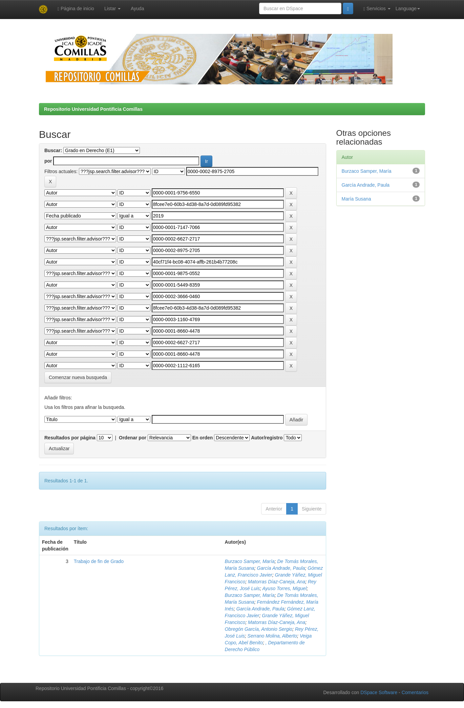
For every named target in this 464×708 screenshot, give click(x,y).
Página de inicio (76, 9)
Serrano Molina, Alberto (272, 636)
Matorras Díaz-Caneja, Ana (276, 581)
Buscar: (53, 150)
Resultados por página (70, 437)
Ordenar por (132, 437)
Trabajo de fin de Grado (99, 561)
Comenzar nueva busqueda (78, 377)
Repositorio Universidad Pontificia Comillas (93, 109)
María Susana (356, 199)
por (48, 161)
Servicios (377, 9)
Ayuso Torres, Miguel (284, 588)
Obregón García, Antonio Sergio (259, 629)
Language (408, 8)
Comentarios (415, 692)
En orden (202, 437)
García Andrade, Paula (281, 568)
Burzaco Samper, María (250, 561)
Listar (112, 8)
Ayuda (137, 8)
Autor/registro (266, 437)
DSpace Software (378, 692)
